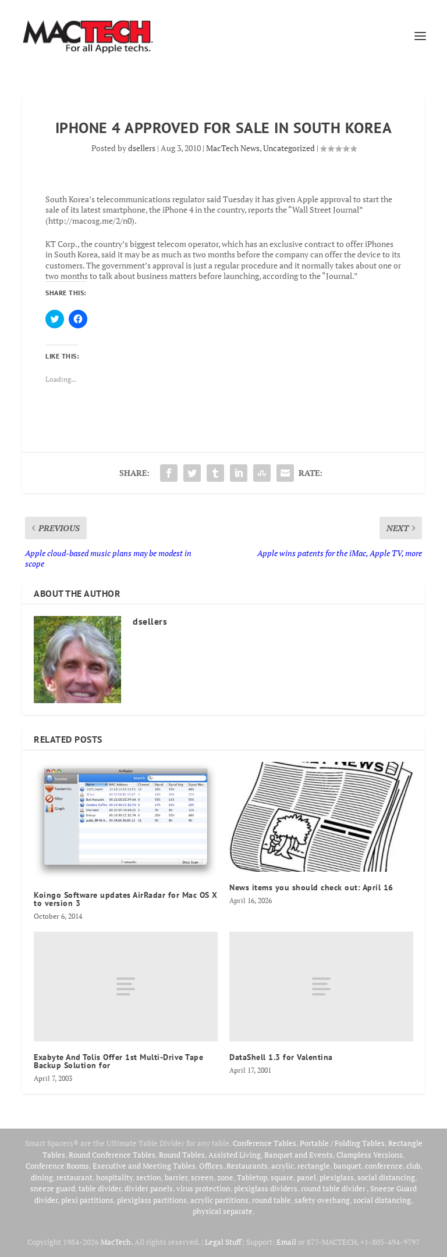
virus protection (203, 1188)
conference (384, 1166)
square (282, 1177)
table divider (100, 1188)
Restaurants (247, 1166)
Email (286, 1242)
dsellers (141, 147)
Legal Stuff (223, 1242)
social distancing (386, 1177)
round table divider (334, 1188)
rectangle (313, 1166)
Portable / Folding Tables (342, 1143)
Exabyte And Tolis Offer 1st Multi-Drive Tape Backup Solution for (118, 1061)
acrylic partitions (219, 1200)
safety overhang (322, 1200)
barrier (176, 1177)
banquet (347, 1166)
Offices (211, 1166)
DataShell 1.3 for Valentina (281, 1057)
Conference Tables (264, 1143)
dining (42, 1177)
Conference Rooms (57, 1166)
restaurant (74, 1177)
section (148, 1177)
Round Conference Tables (112, 1154)
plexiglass (337, 1177)
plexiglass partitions (152, 1200)
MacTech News (233, 147)
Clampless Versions (369, 1154)
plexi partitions (87, 1200)
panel (306, 1177)
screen (202, 1177)
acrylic (282, 1166)
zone (225, 1177)
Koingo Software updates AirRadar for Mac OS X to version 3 (126, 899)
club (413, 1166)
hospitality (114, 1177)
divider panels (149, 1188)
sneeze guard (52, 1188)
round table (271, 1200)
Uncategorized (289, 147)
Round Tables (182, 1154)
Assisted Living (234, 1154)
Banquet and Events (298, 1154)
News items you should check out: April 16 (311, 887)
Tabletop (252, 1177)
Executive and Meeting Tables (144, 1166)
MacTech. (117, 1242)
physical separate (223, 1211)
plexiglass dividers (265, 1188)
